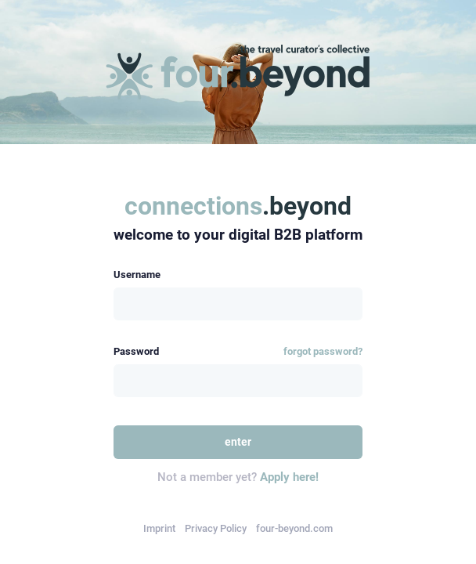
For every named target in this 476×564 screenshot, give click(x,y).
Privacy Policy (216, 528)
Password (136, 351)
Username (137, 274)
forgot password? (322, 351)
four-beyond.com (294, 528)
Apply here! (289, 477)
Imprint (159, 528)
